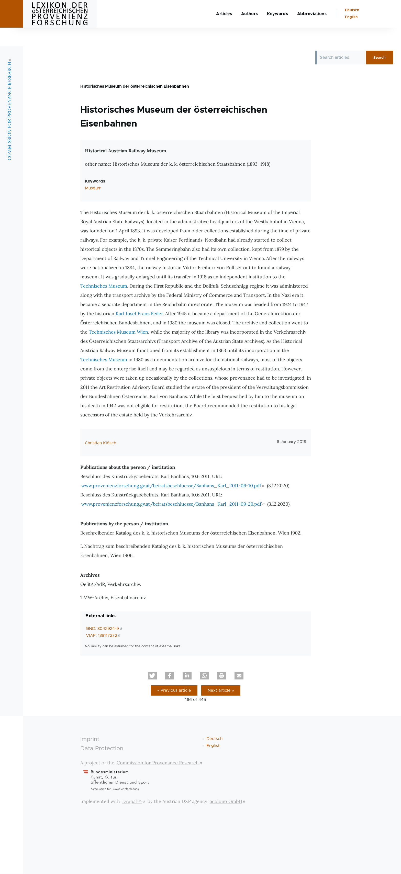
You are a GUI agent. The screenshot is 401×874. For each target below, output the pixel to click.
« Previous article (174, 691)
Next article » (221, 691)
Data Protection (101, 749)
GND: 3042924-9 (105, 629)
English (351, 35)
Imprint (89, 740)
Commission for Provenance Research (160, 763)
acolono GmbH (228, 801)
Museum (93, 188)
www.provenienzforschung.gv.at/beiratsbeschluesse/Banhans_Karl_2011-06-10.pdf (173, 486)
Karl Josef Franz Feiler (139, 314)
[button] (152, 676)
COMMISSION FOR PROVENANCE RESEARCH (9, 127)
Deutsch (352, 28)
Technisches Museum (103, 286)
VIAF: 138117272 (104, 636)
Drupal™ (134, 801)
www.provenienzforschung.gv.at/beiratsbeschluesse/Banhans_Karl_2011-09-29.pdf (173, 504)
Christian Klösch (100, 443)
